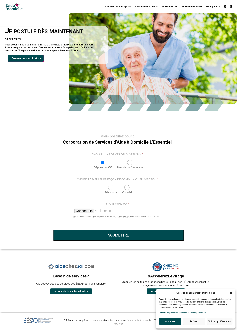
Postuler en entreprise (118, 7)
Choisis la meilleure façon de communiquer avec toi (117, 179)
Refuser (194, 321)
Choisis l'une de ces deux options (117, 154)
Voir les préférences (219, 321)
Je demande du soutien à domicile (71, 291)
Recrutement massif (147, 7)
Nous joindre (213, 7)
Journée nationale (191, 7)
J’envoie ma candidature (26, 58)
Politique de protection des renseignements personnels (182, 313)
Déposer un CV (103, 167)
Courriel (127, 192)
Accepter (170, 321)
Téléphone (111, 192)
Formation (168, 7)
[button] (230, 293)
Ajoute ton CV (117, 204)
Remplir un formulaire (130, 167)
